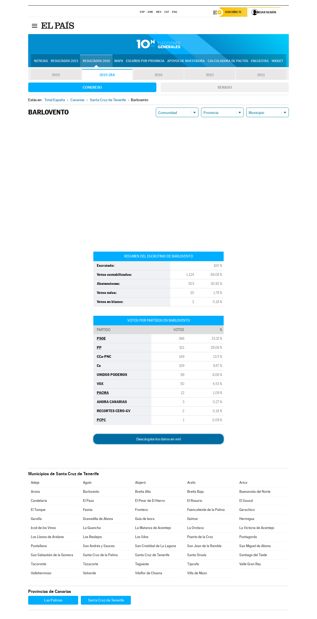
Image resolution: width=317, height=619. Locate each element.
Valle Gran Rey (250, 565)
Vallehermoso (41, 574)
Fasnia (88, 511)
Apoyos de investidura (186, 61)
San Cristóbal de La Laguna (155, 547)
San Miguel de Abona (255, 547)
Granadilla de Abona (98, 520)
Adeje (35, 483)
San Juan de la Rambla (204, 547)
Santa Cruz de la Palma (100, 556)
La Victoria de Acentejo (256, 529)
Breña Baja (195, 492)
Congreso (92, 88)
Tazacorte (90, 565)
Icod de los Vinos (43, 529)
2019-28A (107, 75)
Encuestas (260, 61)
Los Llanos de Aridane (47, 538)
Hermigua (246, 520)
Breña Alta (143, 492)
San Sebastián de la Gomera (52, 556)
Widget (277, 61)
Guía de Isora (145, 520)
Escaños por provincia (145, 61)
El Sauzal (246, 501)
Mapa (118, 61)
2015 (210, 75)
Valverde (89, 574)
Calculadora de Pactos (228, 61)
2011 (261, 75)
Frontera (141, 511)
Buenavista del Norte (254, 492)
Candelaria (39, 501)
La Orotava (195, 529)
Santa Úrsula (196, 556)
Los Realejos (92, 538)
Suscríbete (234, 12)
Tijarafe (193, 565)
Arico (243, 483)
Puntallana (39, 547)
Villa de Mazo (197, 574)
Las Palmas (53, 601)
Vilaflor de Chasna (148, 574)
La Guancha (92, 529)
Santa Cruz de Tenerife (152, 556)
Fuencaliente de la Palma (206, 511)
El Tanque (38, 511)
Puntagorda (248, 538)
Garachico (247, 511)
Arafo (191, 483)
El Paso (88, 501)
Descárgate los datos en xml (158, 440)
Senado (225, 88)
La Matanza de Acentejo (153, 529)
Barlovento (91, 492)
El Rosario (194, 501)
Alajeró (140, 483)
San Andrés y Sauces (99, 547)
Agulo (87, 483)
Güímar (192, 520)
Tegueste (142, 565)
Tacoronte (38, 565)
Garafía (36, 520)
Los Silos (141, 538)
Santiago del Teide (253, 556)
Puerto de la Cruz (200, 538)
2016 (158, 75)
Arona (35, 492)
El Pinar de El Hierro (150, 501)
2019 (56, 75)
